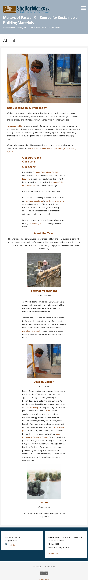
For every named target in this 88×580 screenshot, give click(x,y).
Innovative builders (15, 126)
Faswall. (47, 410)
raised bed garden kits (38, 223)
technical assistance (34, 201)
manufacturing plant (31, 331)
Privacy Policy (53, 553)
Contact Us (50, 566)
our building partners (55, 201)
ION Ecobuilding (31, 407)
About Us (37, 566)
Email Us (11, 545)
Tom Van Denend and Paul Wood (47, 172)
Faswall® (26, 179)
